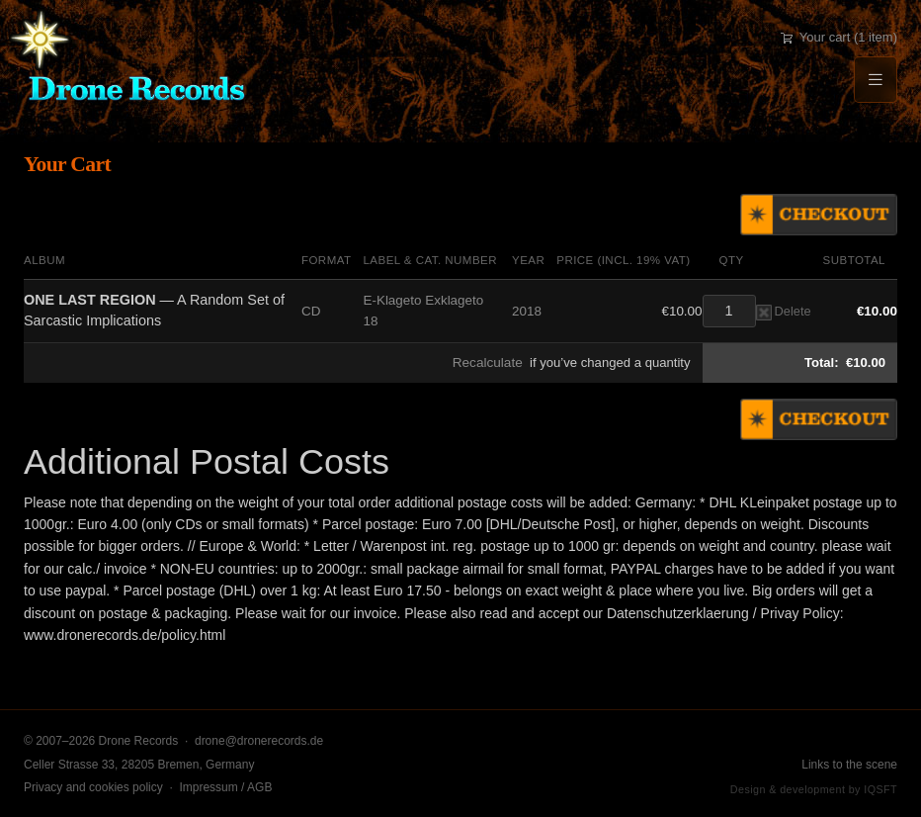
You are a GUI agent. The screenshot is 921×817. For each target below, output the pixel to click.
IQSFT (880, 789)
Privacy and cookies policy (93, 787)
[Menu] (875, 79)
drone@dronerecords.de (259, 741)
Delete (783, 311)
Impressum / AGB (225, 787)
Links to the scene (849, 765)
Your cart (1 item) (839, 37)
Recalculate (488, 362)
